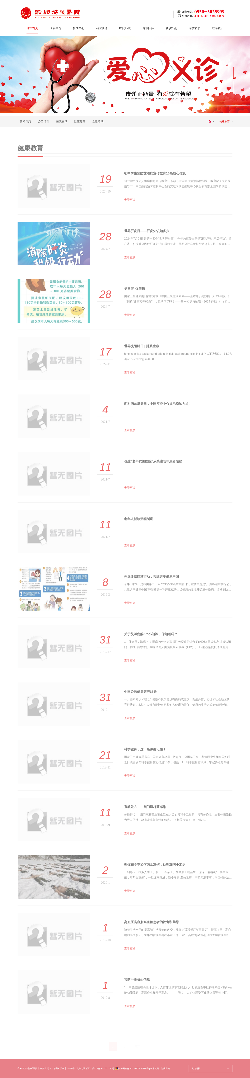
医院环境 (125, 28)
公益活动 (43, 121)
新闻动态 (25, 121)
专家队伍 (148, 28)
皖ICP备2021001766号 (103, 1068)
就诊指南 (171, 28)
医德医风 (61, 121)
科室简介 (102, 28)
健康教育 (79, 121)
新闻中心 (78, 28)
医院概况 (55, 28)
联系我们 (217, 28)
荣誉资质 (194, 28)
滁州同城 (165, 1068)
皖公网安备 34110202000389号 (132, 1068)
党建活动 (98, 121)
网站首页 (32, 28)
